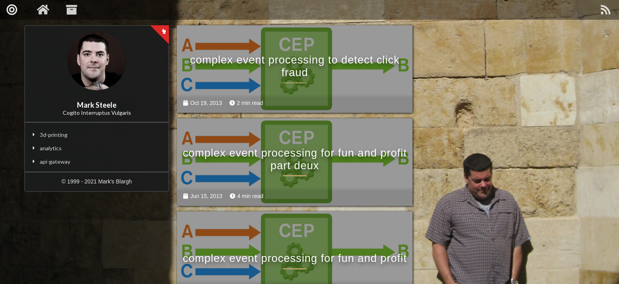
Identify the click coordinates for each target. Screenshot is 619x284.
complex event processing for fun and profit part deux (493, 55)
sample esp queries (493, 144)
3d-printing (54, 134)
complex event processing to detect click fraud (280, 55)
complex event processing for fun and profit (280, 138)
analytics (51, 148)
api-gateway (55, 161)
